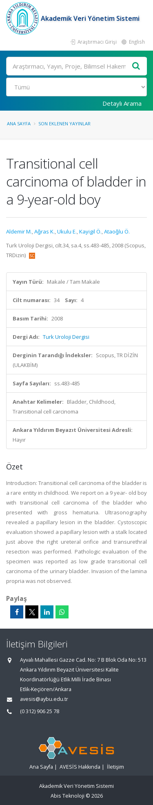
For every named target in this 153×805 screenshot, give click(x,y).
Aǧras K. (44, 231)
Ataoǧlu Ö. (117, 231)
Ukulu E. (67, 231)
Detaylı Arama (122, 103)
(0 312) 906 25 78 (39, 711)
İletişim (115, 766)
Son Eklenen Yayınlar (64, 123)
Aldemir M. (19, 231)
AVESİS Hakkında (80, 766)
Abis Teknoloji (67, 795)
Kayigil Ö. (90, 231)
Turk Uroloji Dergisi (66, 336)
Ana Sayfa (19, 123)
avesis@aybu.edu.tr (44, 699)
